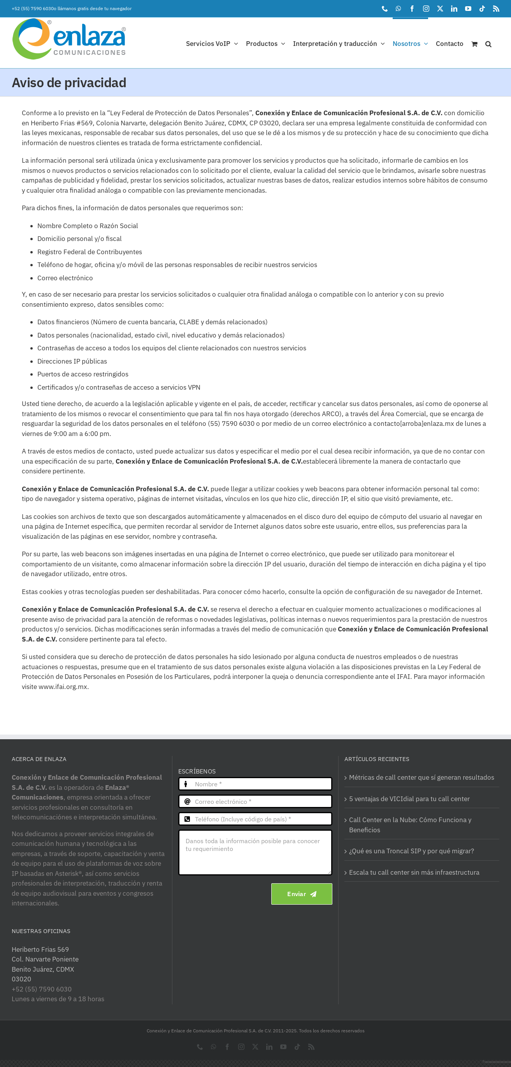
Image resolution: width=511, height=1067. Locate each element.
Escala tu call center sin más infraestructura (414, 872)
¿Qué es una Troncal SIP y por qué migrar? (411, 851)
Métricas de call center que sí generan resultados (421, 777)
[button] (488, 43)
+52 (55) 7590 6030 (33, 8)
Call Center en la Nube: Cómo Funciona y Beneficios (410, 825)
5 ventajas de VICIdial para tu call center (409, 799)
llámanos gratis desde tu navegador (95, 8)
